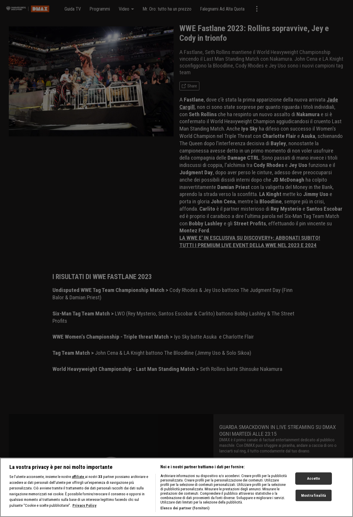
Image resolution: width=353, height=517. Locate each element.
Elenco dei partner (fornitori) (185, 512)
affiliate (78, 480)
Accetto (313, 482)
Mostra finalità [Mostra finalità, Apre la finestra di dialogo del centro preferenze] (313, 499)
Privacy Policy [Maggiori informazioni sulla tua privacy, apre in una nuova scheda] (84, 509)
